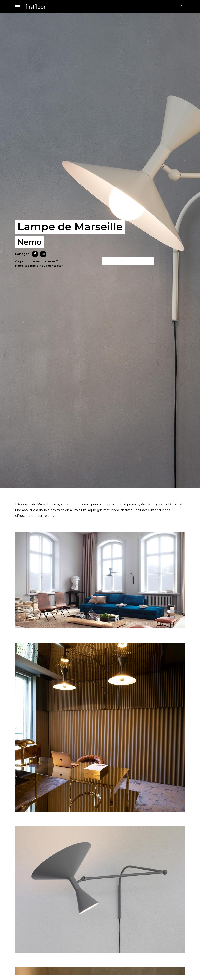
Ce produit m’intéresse (127, 260)
